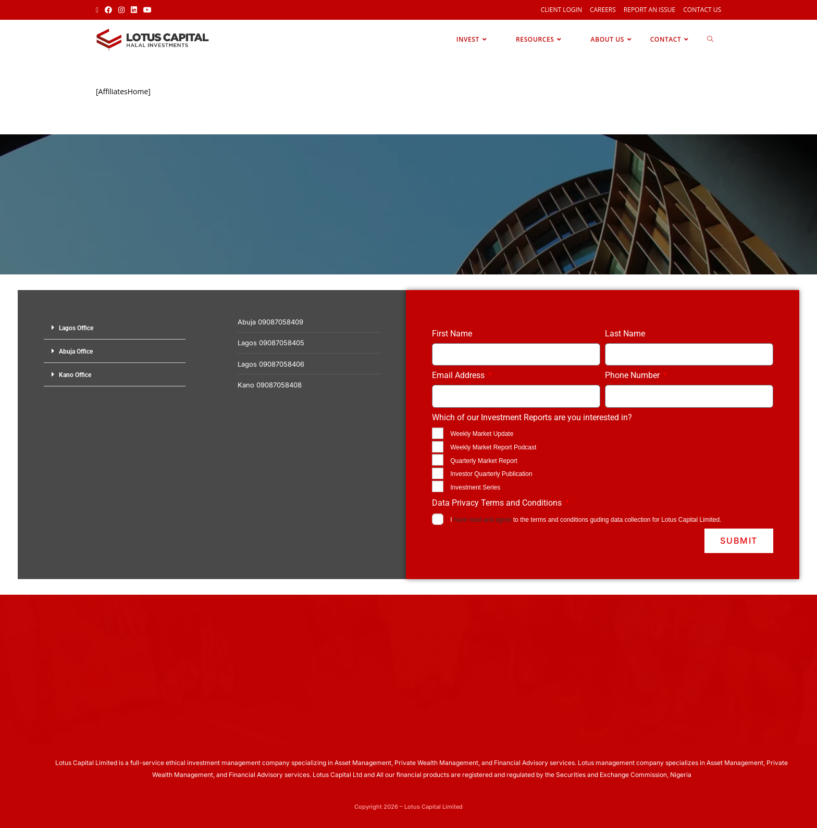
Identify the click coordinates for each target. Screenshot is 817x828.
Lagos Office (76, 328)
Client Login (561, 9)
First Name (452, 333)
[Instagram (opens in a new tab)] (121, 10)
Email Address (459, 375)
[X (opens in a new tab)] (99, 10)
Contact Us (702, 9)
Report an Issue (649, 9)
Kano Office (75, 375)
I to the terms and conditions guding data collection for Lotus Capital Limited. (585, 519)
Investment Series (475, 487)
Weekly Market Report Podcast (493, 447)
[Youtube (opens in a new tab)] (147, 10)
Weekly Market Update (481, 433)
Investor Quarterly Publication (491, 474)
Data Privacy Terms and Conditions (498, 503)
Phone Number (633, 375)
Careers (603, 9)
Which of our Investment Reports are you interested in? (532, 417)
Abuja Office (76, 351)
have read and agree (483, 519)
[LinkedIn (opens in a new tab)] (134, 10)
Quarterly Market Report (483, 461)
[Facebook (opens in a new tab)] (108, 10)
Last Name (625, 333)
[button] (114, 328)
